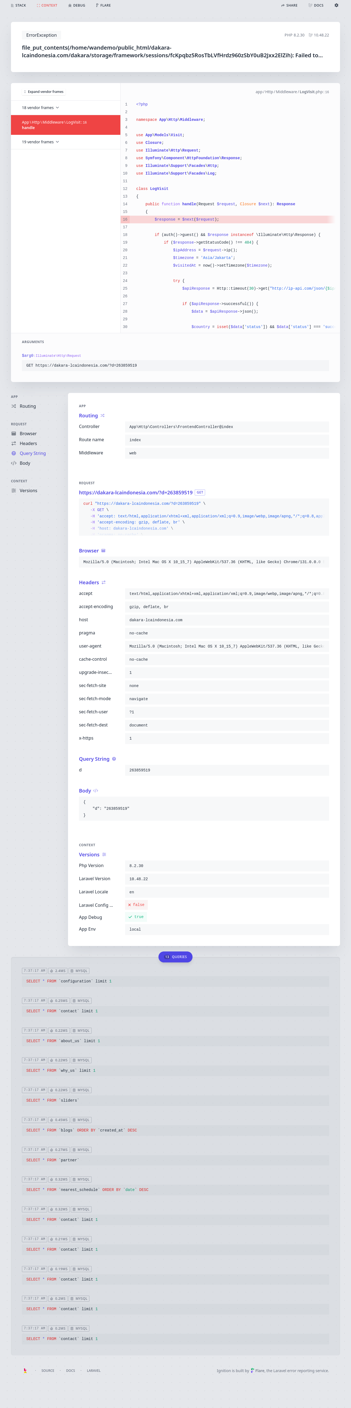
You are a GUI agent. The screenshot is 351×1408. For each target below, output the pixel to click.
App (14, 396)
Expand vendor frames (43, 91)
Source (47, 1370)
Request (19, 424)
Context (19, 481)
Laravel (94, 1370)
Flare (257, 1370)
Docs (70, 1370)
